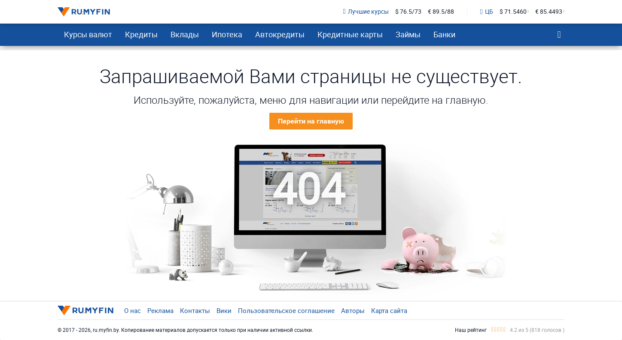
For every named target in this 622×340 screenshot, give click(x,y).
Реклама (160, 310)
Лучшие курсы (366, 11)
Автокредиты (280, 34)
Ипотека (227, 34)
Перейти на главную (311, 121)
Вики (224, 310)
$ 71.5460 (513, 11)
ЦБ (486, 12)
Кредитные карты (350, 34)
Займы (408, 34)
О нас (132, 310)
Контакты (195, 310)
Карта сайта (389, 310)
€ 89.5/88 (441, 11)
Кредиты (141, 34)
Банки (444, 34)
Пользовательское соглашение (286, 310)
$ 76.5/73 (408, 11)
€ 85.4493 (548, 11)
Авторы (353, 310)
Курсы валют (88, 34)
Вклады (185, 34)
